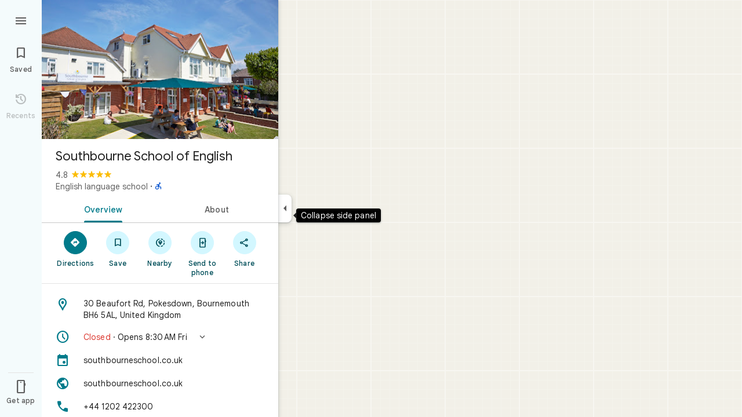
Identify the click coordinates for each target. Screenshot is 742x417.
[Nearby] (160, 248)
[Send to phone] (202, 253)
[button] (160, 337)
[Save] (118, 248)
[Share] (244, 248)
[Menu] (21, 19)
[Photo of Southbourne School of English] (160, 69)
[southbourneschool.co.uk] (160, 360)
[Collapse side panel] (285, 208)
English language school (102, 186)
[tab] (101, 208)
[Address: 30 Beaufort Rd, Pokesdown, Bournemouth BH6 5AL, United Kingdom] (160, 309)
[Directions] (75, 248)
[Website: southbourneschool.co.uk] (160, 383)
